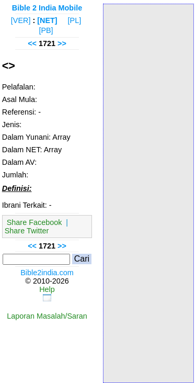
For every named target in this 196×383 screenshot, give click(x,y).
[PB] (46, 30)
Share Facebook (34, 222)
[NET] (47, 20)
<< (32, 43)
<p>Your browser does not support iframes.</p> (148, 192)
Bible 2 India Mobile (47, 8)
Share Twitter (27, 231)
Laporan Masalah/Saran (47, 316)
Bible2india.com (47, 272)
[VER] (21, 20)
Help (47, 289)
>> (61, 43)
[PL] (75, 20)
